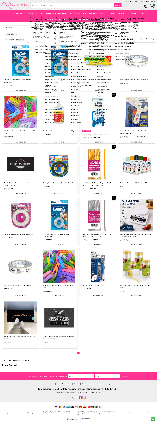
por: (5, 85)
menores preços (139, 39)
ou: (136, 137)
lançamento (86, 131)
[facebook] (80, 398)
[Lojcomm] (84, 419)
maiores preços (150, 39)
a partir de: (124, 186)
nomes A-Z (122, 39)
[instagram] (84, 398)
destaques (113, 39)
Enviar (124, 376)
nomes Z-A (130, 39)
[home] (14, 5)
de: (83, 137)
